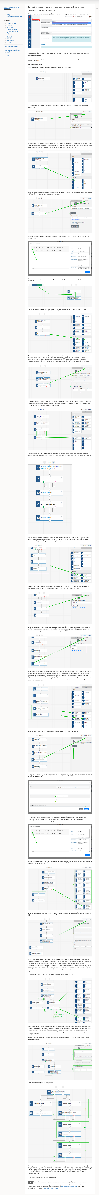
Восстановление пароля (14, 16)
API (8, 56)
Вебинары (10, 35)
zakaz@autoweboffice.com (69, 1186)
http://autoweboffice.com (51, 1188)
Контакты (9, 36)
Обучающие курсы (12, 31)
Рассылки (10, 27)
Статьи (9, 42)
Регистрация (10, 13)
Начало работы (11, 23)
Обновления (10, 40)
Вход (8, 15)
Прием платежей (12, 29)
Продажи (9, 25)
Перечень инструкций (11, 46)
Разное (9, 38)
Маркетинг (10, 33)
